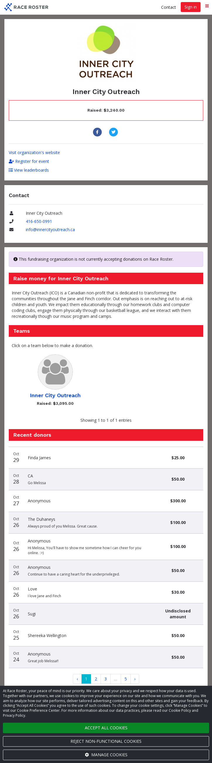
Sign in (191, 7)
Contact (168, 7)
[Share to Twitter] (114, 132)
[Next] (134, 679)
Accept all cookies (106, 727)
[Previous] (77, 679)
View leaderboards (29, 170)
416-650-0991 (39, 221)
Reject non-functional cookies (106, 741)
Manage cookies (106, 754)
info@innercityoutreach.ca (50, 229)
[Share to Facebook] (98, 132)
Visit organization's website (34, 152)
